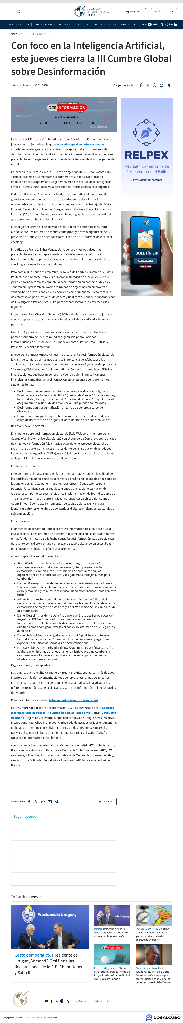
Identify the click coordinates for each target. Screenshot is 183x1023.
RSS (108, 1001)
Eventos (125, 24)
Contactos (98, 1001)
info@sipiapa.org (82, 1001)
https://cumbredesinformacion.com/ (73, 700)
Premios (144, 24)
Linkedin (67, 1001)
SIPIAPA (15, 34)
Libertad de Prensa (44, 24)
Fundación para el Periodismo (70, 713)
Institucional (16, 24)
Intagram (61, 1001)
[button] (134, 11)
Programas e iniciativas (78, 24)
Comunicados (108, 24)
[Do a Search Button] (17, 12)
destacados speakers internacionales (79, 144)
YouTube (46, 1001)
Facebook (51, 1001)
